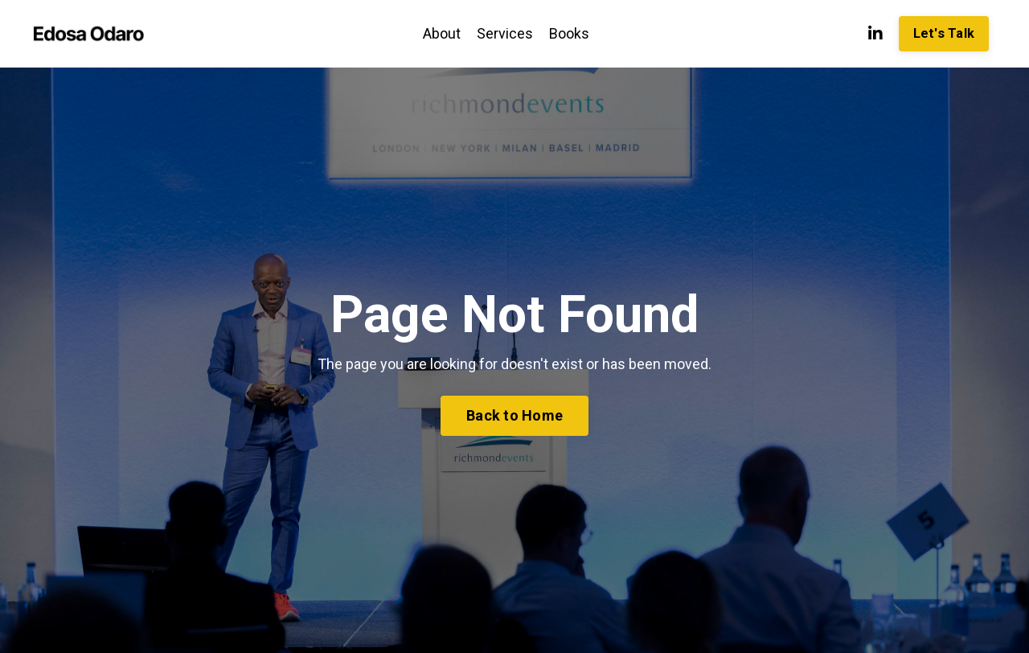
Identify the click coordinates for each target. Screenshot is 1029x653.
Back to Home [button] (514, 415)
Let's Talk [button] (944, 33)
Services (505, 33)
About (442, 33)
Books (569, 33)
